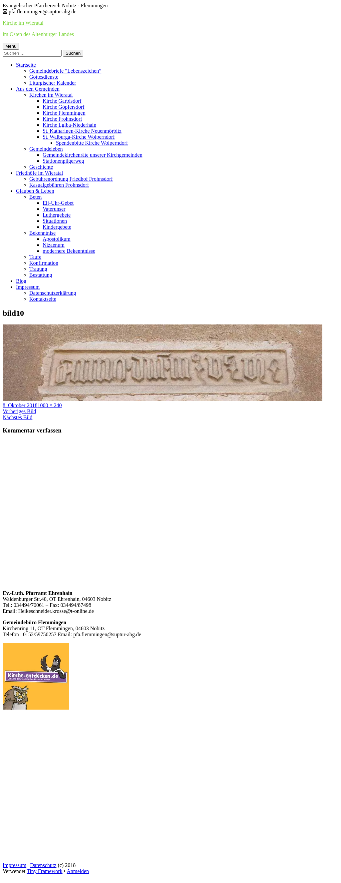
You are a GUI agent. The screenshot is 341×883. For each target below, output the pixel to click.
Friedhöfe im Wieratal (39, 173)
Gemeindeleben (46, 149)
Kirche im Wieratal (23, 23)
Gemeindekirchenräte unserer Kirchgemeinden (92, 155)
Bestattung (40, 275)
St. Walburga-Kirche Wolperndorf (79, 137)
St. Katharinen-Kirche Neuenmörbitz (82, 131)
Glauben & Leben (35, 191)
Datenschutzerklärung (52, 293)
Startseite (26, 65)
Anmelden (78, 871)
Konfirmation (43, 263)
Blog (21, 281)
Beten (35, 197)
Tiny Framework (44, 871)
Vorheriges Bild (19, 411)
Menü (10, 46)
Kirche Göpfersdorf (64, 107)
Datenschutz (43, 865)
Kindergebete (57, 227)
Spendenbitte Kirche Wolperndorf (92, 143)
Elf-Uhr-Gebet (58, 203)
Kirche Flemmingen (64, 113)
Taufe (35, 257)
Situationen (55, 221)
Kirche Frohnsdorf (62, 119)
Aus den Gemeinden (38, 89)
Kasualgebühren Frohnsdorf (59, 185)
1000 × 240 (49, 405)
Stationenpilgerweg (63, 161)
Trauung (38, 269)
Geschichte (41, 167)
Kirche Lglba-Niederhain (69, 125)
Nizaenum (54, 245)
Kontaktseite (42, 299)
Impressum (28, 287)
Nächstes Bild (17, 417)
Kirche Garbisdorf (62, 101)
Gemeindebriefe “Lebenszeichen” (65, 71)
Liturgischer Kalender (52, 83)
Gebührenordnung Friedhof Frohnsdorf (71, 179)
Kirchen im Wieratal (51, 95)
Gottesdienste (43, 77)
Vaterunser (54, 209)
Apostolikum (57, 239)
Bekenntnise (42, 233)
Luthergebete (57, 215)
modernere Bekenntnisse (69, 251)
